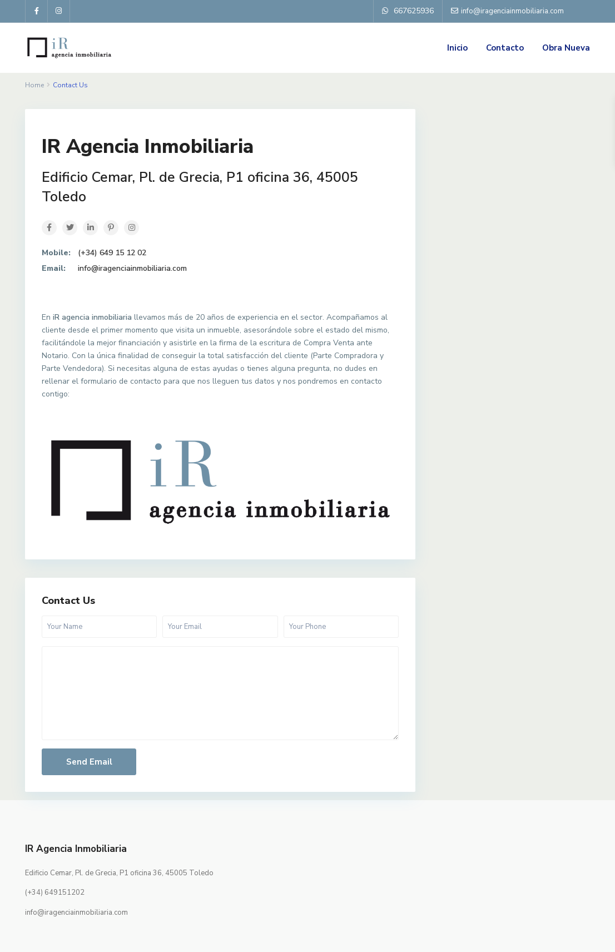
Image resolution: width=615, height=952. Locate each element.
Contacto (505, 47)
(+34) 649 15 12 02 (112, 252)
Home (34, 85)
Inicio (457, 47)
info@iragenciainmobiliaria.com (132, 268)
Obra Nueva (566, 47)
